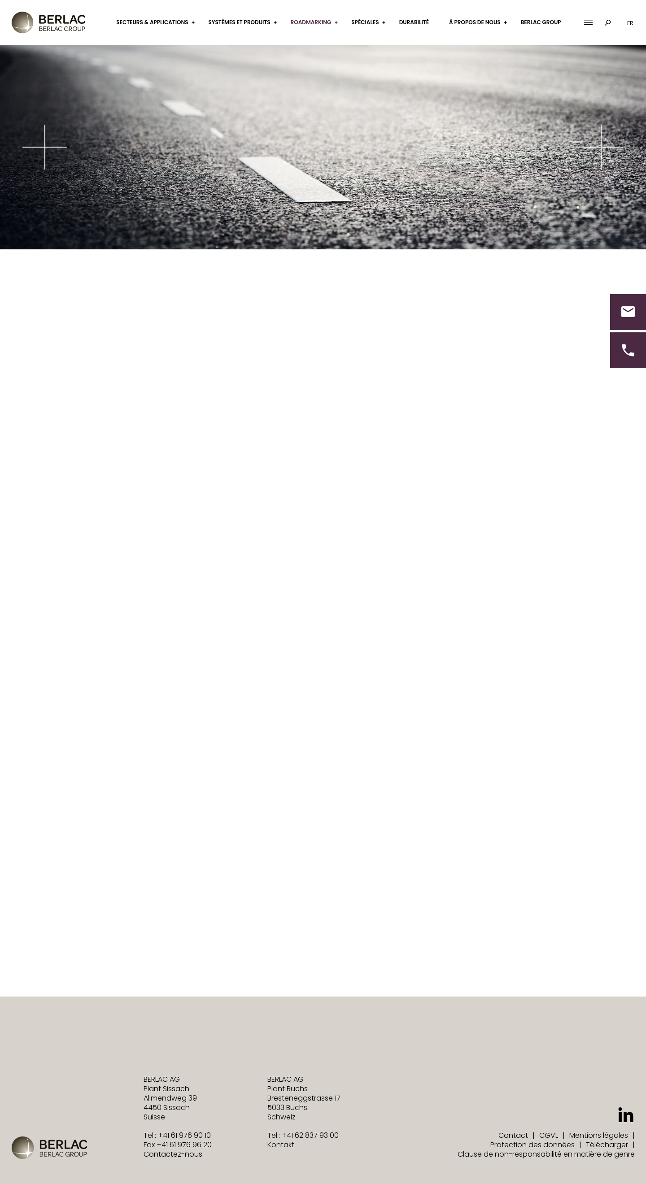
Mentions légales (598, 1135)
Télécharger (607, 1145)
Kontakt (280, 1145)
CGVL (548, 1135)
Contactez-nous (173, 1154)
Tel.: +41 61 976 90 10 (177, 1135)
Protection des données (532, 1145)
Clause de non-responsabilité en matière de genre (546, 1154)
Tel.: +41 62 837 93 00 (303, 1135)
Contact (513, 1135)
